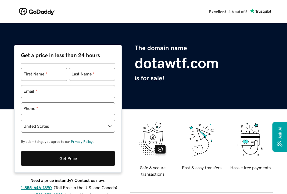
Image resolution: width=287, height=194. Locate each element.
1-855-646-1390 (36, 182)
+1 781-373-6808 (46, 189)
